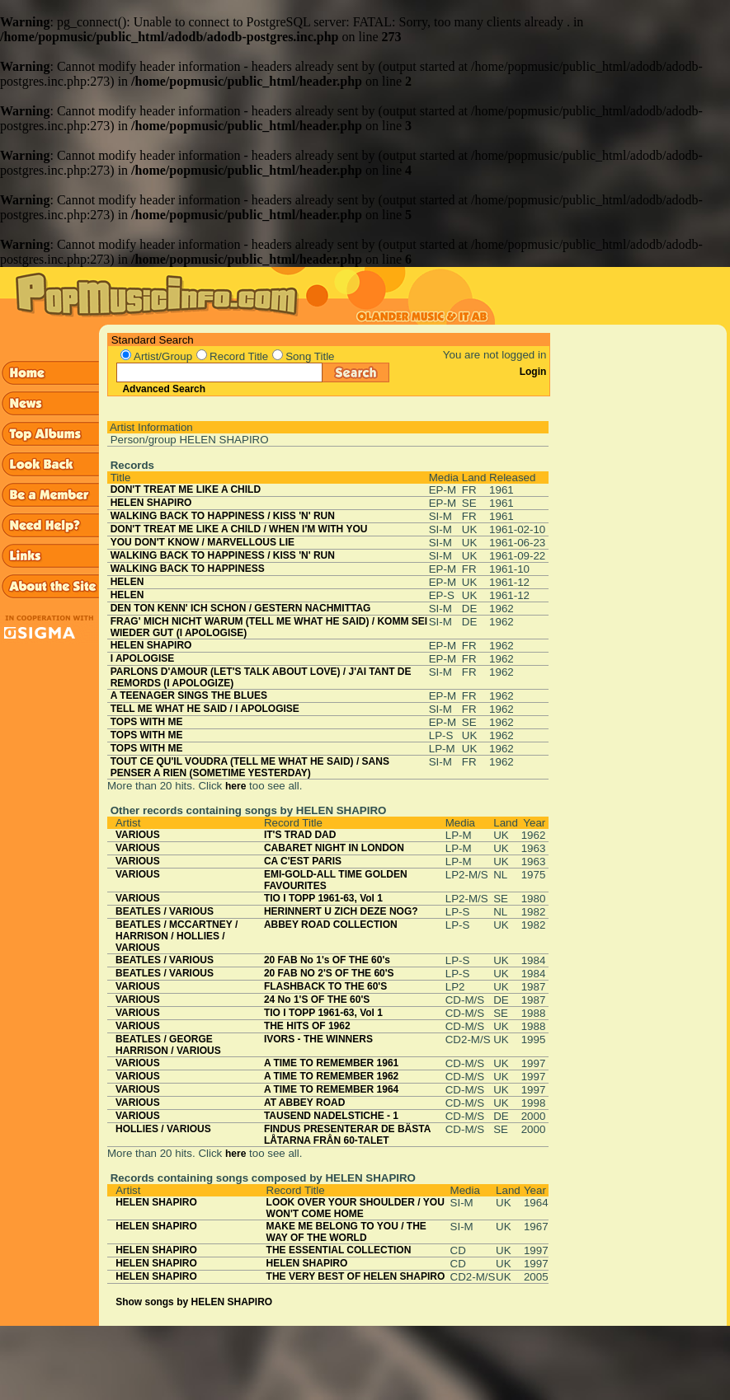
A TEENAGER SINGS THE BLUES (189, 695)
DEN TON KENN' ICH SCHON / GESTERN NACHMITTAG (241, 608)
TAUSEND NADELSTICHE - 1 (331, 1115)
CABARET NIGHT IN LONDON (334, 848)
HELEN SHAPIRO (151, 502)
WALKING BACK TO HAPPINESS (188, 568)
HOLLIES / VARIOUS (163, 1129)
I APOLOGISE (143, 658)
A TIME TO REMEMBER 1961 (331, 1063)
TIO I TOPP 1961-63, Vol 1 (323, 898)
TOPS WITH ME (147, 722)
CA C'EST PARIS (302, 861)
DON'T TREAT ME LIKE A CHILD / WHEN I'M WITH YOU (239, 529)
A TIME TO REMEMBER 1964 (331, 1089)
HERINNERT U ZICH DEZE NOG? (341, 911)
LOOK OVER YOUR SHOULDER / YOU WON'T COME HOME (355, 1208)
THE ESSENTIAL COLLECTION (339, 1250)
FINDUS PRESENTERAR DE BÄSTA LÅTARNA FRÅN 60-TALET (347, 1134)
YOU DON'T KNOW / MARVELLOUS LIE (202, 542)
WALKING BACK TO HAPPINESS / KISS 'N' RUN (223, 516)
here (235, 786)
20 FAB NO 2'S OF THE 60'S (329, 973)
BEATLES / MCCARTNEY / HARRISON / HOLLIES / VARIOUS (176, 936)
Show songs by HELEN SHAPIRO (193, 1302)
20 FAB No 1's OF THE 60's (327, 960)
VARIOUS (137, 834)
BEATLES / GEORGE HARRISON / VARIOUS (168, 1044)
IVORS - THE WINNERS (318, 1039)
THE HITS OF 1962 (307, 1026)
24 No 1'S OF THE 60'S (317, 999)
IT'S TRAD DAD (300, 834)
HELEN (127, 582)
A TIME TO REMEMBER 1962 (331, 1076)
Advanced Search (163, 389)
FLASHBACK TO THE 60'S (325, 986)
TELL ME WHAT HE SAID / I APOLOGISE (205, 708)
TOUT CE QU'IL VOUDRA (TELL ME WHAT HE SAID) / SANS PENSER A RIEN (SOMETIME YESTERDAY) (250, 767)
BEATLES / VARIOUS (164, 911)
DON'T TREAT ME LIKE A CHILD (186, 489)
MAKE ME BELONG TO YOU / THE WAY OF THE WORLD (346, 1231)
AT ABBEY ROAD (304, 1102)
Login (533, 371)
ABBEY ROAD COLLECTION (331, 924)
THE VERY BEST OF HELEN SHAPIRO (355, 1276)
